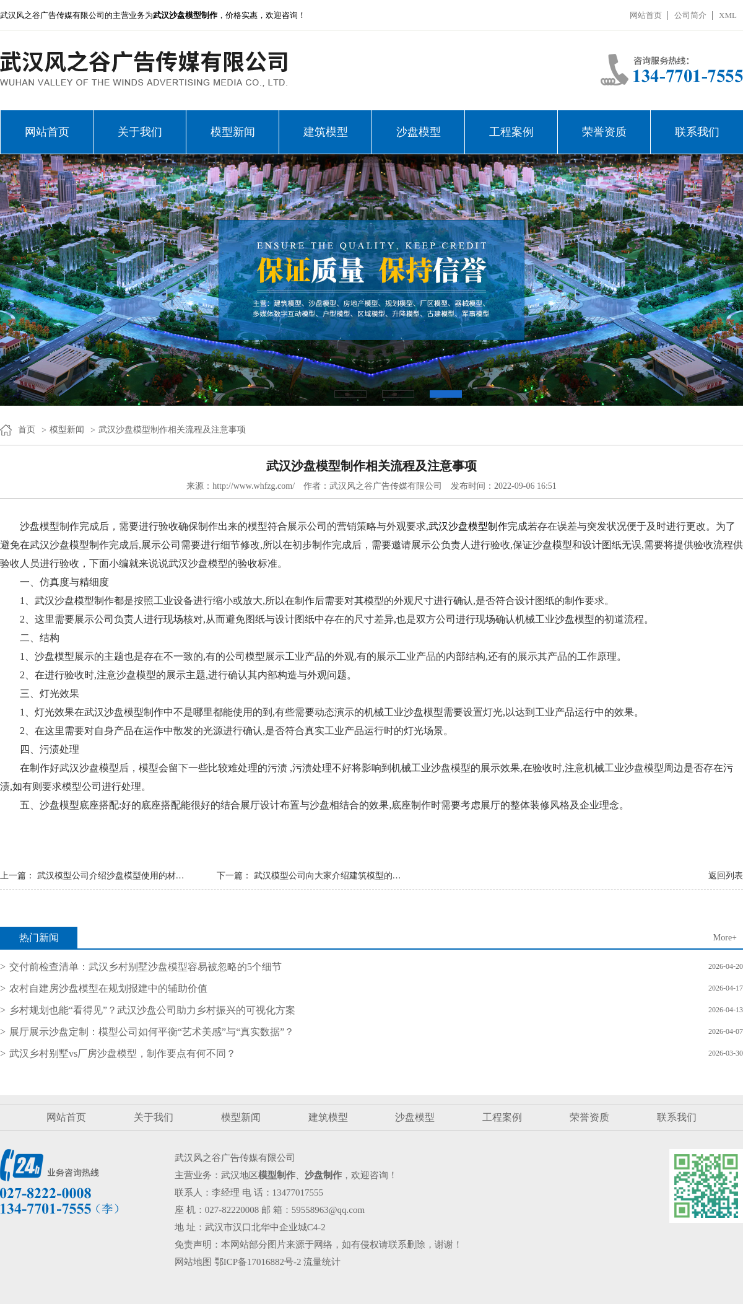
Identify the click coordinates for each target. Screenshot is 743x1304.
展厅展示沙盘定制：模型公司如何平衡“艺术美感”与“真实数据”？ (151, 1031)
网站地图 (193, 1262)
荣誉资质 (604, 132)
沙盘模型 (418, 132)
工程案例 (511, 132)
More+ (725, 937)
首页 (26, 429)
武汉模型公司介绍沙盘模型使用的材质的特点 (124, 875)
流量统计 (322, 1262)
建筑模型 (325, 132)
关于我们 (140, 132)
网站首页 (646, 15)
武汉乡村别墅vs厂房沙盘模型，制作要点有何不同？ (122, 1053)
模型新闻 (233, 132)
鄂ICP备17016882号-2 (258, 1262)
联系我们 (697, 132)
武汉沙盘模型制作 (468, 526)
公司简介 (690, 15)
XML (728, 15)
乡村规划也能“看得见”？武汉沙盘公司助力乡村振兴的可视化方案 (152, 1010)
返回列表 (725, 875)
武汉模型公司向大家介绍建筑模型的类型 (332, 875)
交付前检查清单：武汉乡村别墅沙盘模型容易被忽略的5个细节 (145, 966)
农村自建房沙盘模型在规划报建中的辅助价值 (108, 988)
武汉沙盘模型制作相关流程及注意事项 (172, 429)
